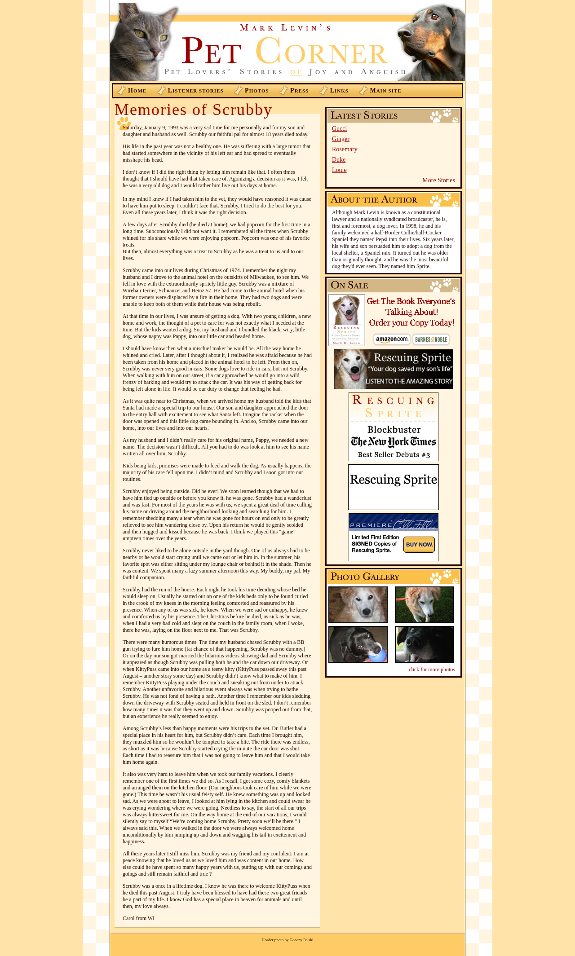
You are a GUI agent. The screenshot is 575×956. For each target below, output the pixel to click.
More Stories (438, 180)
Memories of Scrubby (194, 110)
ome (137, 90)
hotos (257, 90)
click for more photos (432, 669)
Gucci (339, 128)
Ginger (340, 139)
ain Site (385, 90)
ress (299, 90)
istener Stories (196, 90)
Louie (339, 170)
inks (339, 90)
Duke (338, 159)
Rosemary (345, 149)
